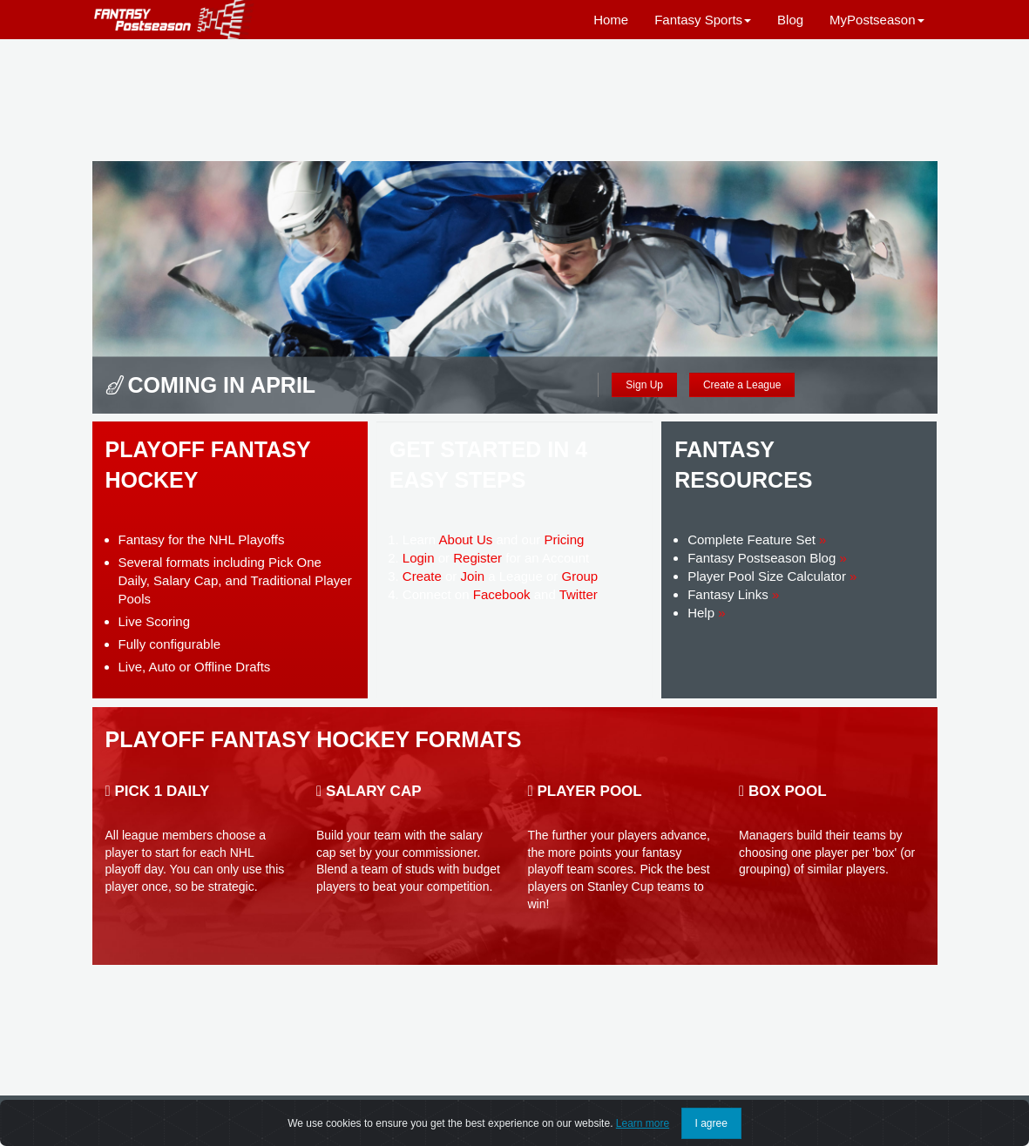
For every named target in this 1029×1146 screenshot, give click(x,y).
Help (706, 612)
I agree (711, 1123)
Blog (790, 19)
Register (477, 557)
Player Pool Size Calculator (771, 576)
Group (579, 576)
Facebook (502, 594)
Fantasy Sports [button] (702, 19)
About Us (466, 539)
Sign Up (644, 385)
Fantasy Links (733, 594)
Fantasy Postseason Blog (767, 557)
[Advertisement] (514, 100)
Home (610, 19)
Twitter (578, 594)
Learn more (642, 1123)
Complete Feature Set (756, 539)
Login (419, 557)
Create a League (742, 385)
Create (422, 576)
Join (473, 576)
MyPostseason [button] (876, 19)
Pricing (564, 539)
